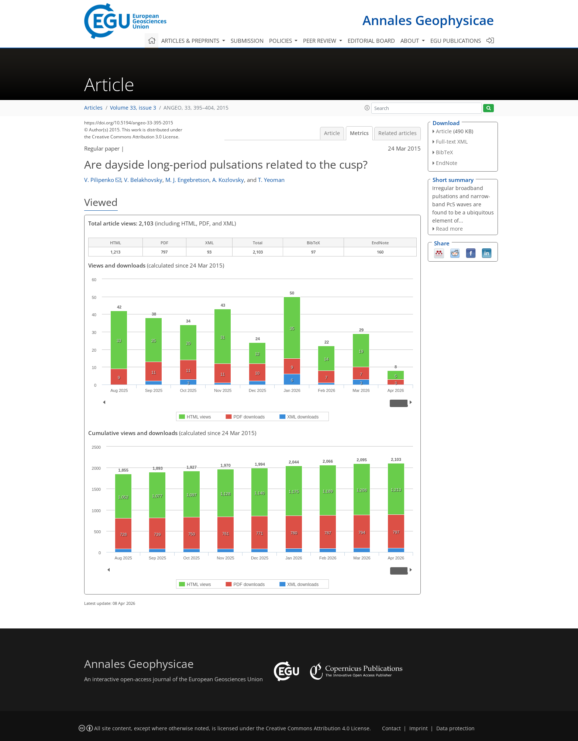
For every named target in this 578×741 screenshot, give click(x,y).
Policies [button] (281, 40)
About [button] (410, 40)
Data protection (455, 728)
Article (332, 133)
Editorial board (371, 40)
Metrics (359, 133)
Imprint (418, 728)
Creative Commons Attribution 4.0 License (317, 728)
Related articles (397, 133)
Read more (449, 228)
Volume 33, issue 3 (133, 107)
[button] (367, 107)
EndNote (446, 162)
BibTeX (444, 152)
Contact (391, 728)
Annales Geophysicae (428, 20)
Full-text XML (452, 141)
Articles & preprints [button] (191, 40)
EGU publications (455, 40)
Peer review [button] (320, 40)
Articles (93, 107)
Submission (247, 40)
